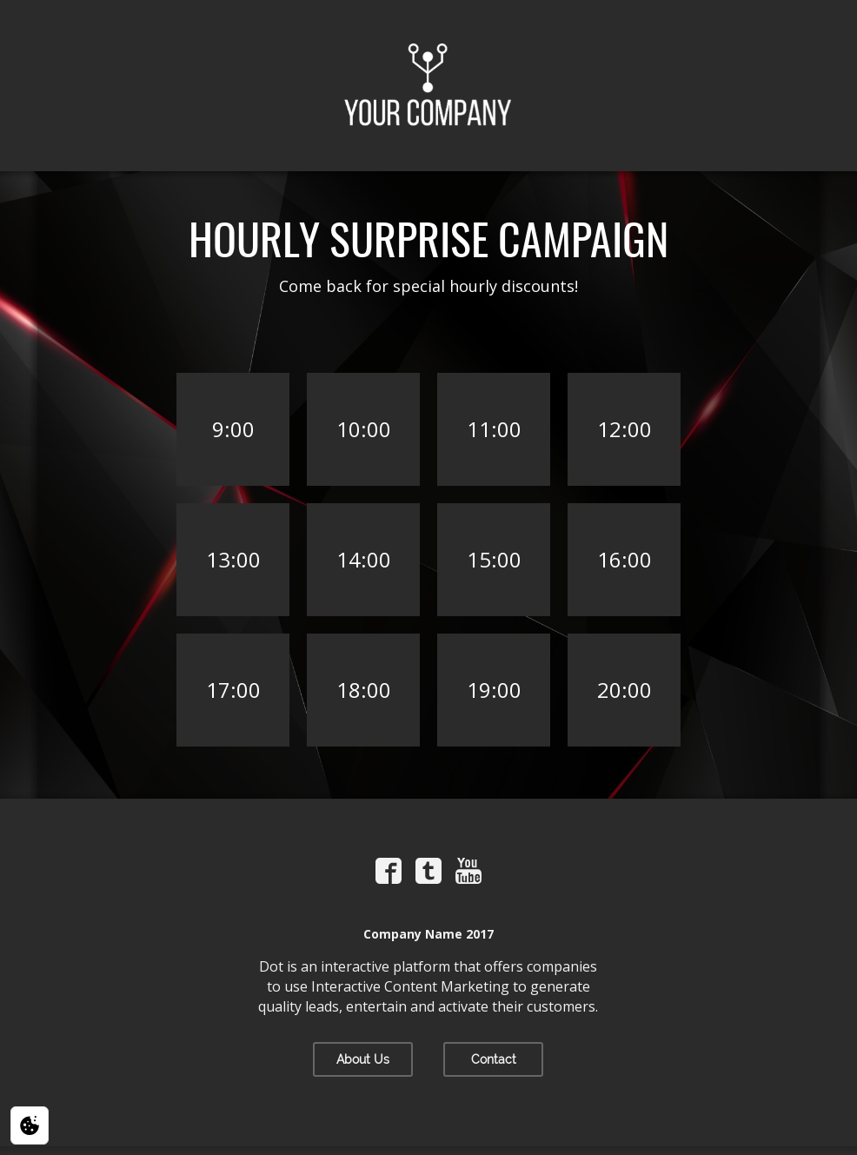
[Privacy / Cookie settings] (29, 1125)
